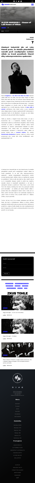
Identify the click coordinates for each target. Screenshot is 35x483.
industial (20, 288)
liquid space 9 (17, 445)
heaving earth (17, 452)
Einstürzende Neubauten (8, 134)
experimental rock (11, 288)
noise (26, 288)
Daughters (8, 95)
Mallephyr (17, 458)
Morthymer (17, 472)
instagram (17, 416)
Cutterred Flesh (17, 447)
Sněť (17, 477)
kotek (2, 31)
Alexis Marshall (9, 283)
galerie (17, 411)
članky (17, 406)
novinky (17, 403)
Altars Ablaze (17, 455)
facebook (17, 414)
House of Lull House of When (21, 283)
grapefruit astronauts (17, 450)
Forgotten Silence (17, 470)
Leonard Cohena (21, 132)
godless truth (17, 467)
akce (17, 408)
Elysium (17, 465)
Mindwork (17, 475)
